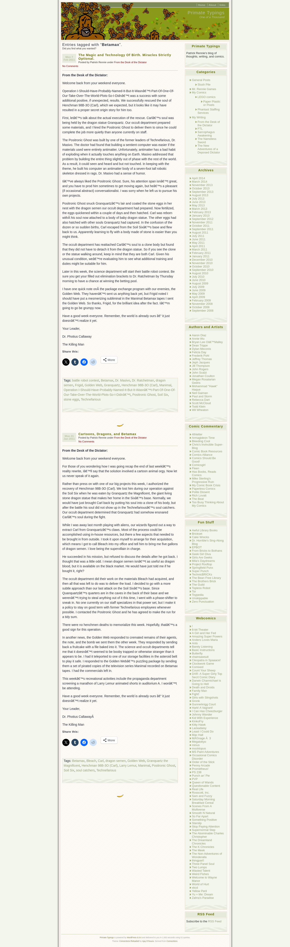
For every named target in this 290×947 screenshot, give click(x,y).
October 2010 (201, 266)
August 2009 (200, 283)
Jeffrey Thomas (202, 359)
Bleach (91, 761)
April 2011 (198, 246)
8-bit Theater (200, 629)
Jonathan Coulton (203, 376)
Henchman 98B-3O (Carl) (140, 385)
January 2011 (201, 256)
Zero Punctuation (203, 601)
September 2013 (202, 191)
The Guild (198, 584)
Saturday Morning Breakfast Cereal (203, 801)
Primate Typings (206, 12)
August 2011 (200, 232)
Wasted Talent (201, 870)
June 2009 (198, 290)
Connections (172, 941)
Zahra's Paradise (203, 897)
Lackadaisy (199, 728)
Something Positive (204, 819)
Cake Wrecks (200, 537)
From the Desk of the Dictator (130, 62)
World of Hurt (200, 884)
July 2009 (198, 287)
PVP (195, 779)
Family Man (199, 690)
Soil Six (162, 394)
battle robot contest (85, 380)
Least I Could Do (203, 731)
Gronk (196, 701)
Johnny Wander (202, 714)
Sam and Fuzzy (202, 796)
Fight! (195, 694)
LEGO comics (206, 97)
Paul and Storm (202, 396)
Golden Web (93, 385)
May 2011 (198, 242)
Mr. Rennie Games (204, 89)
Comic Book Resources (207, 451)
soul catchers (85, 770)
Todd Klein (198, 406)
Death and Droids (203, 687)
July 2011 (198, 236)
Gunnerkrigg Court (204, 704)
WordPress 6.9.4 (134, 937)
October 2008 (201, 307)
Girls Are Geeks (202, 557)
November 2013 (202, 185)
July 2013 (198, 198)
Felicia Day (199, 352)
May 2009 (198, 293)
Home (201, 4)
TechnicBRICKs (202, 574)
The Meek (198, 850)
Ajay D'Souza (148, 941)
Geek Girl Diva (201, 554)
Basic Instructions (203, 650)
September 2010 (202, 270)
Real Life (197, 789)
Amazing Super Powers (207, 636)
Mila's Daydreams (203, 561)
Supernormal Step (203, 830)
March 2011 (199, 249)
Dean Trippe (200, 345)
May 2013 (198, 205)
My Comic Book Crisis (206, 485)
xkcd (195, 887)
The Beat (198, 499)
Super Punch (200, 571)
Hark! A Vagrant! (202, 707)
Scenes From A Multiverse (202, 807)
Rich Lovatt (199, 495)
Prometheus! (200, 768)
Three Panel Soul (203, 864)
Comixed (197, 667)
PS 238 (196, 772)
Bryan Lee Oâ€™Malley (207, 342)
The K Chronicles (203, 847)
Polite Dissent (201, 492)
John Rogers (200, 369)
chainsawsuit (200, 656)
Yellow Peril (199, 891)
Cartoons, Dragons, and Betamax (107, 434)
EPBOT (197, 547)
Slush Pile (204, 84)
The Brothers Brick (204, 581)
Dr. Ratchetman (143, 380)
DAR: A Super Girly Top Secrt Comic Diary (207, 675)
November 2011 (202, 222)
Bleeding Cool (201, 441)
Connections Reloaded (129, 941)
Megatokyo (199, 741)
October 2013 (201, 188)
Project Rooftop (202, 564)
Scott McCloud (201, 403)
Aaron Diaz (199, 335)
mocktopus (199, 748)
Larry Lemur (127, 765)
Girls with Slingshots (205, 697)
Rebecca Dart (201, 399)
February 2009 (201, 300)
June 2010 (198, 280)
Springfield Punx (202, 567)
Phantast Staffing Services (209, 111)
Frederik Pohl (200, 355)
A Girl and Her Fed (204, 633)
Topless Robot (201, 588)
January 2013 (201, 215)
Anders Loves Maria (205, 640)
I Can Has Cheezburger (207, 711)
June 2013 (198, 202)
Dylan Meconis (201, 349)
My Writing (198, 117)
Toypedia (197, 594)
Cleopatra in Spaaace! (206, 660)
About (212, 4)
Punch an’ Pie (201, 775)
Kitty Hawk (199, 724)
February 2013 (201, 212)
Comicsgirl (198, 465)
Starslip (197, 823)
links (222, 4)
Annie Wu (198, 338)
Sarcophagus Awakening (206, 133)
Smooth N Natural (203, 813)
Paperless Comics (203, 488)
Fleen (195, 468)
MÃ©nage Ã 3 (201, 738)
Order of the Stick (203, 762)
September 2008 (202, 310)
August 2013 (200, 195)
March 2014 (199, 181)
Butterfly (197, 653)
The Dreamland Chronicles (202, 841)
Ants (195, 643)
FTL (200, 128)
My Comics (199, 92)
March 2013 (199, 208)
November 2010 (202, 263)
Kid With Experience (205, 718)
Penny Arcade (201, 765)
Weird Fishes (200, 874)
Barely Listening (202, 646)
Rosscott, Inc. (201, 792)
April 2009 (198, 297)
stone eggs (71, 399)
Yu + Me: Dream (202, 894)
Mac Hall (197, 735)
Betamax (107, 380)
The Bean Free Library (206, 578)
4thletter (197, 434)
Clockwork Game (203, 663)
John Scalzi (199, 372)
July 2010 (198, 276)
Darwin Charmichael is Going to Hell (206, 682)
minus (196, 745)
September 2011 (202, 229)
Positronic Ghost (144, 394)
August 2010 (200, 273)
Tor (194, 591)
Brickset (197, 533)
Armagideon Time (203, 437)
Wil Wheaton (200, 410)
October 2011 (201, 225)
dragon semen (115, 761)
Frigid (79, 385)
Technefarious (91, 399)
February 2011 (201, 253)
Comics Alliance (202, 454)
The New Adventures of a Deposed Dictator (209, 149)
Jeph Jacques (201, 362)
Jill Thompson (201, 365)
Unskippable (200, 598)
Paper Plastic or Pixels (211, 103)
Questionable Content (206, 785)
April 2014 (198, 178)
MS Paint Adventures (205, 752)
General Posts (201, 80)
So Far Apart (200, 816)
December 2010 (202, 259)
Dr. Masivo (122, 380)
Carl (101, 761)
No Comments (70, 66)
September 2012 (202, 219)
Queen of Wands (203, 782)
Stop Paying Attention (206, 826)
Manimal (165, 385)
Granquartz (112, 385)
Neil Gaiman (200, 393)
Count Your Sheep (203, 670)
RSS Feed (214, 921)
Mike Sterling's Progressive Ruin (203, 480)
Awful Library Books (205, 530)
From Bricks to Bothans (207, 550)
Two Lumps (199, 867)
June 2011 (198, 239)
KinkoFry (197, 721)
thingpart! (198, 860)
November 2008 (202, 303)
